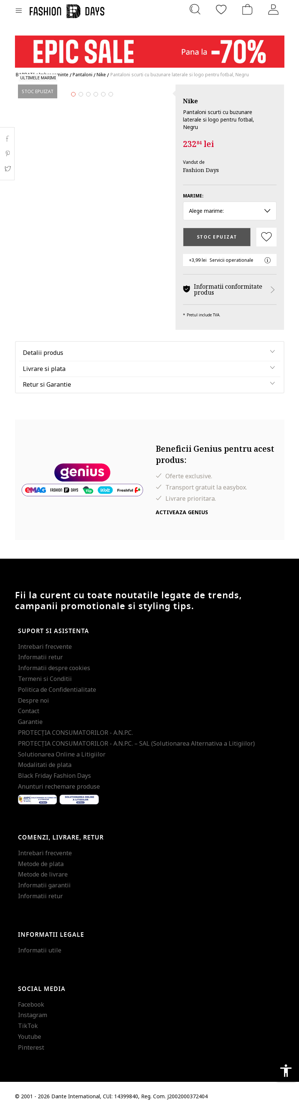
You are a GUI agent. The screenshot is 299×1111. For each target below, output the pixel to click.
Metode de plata (41, 864)
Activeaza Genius (182, 512)
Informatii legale (51, 934)
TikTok (28, 1026)
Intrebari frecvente (45, 646)
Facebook (31, 1004)
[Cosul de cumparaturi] (247, 9)
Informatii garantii (44, 885)
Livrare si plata (44, 369)
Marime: (193, 196)
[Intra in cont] (273, 9)
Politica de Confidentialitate (57, 689)
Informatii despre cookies (54, 668)
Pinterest (31, 1047)
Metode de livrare (43, 874)
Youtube (29, 1036)
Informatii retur (40, 657)
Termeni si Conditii (45, 679)
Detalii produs (43, 353)
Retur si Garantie (47, 384)
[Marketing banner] (149, 48)
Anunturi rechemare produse (59, 786)
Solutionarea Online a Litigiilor (62, 754)
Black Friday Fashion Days (54, 775)
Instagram (32, 1015)
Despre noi (33, 700)
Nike (190, 100)
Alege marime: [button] (230, 210)
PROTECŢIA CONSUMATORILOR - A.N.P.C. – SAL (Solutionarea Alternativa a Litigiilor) (136, 743)
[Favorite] (221, 9)
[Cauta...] (195, 9)
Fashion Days (201, 170)
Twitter (7, 168)
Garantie (30, 722)
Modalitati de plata (44, 765)
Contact (28, 711)
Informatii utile (39, 950)
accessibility (285, 1070)
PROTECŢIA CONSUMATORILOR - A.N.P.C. (75, 732)
